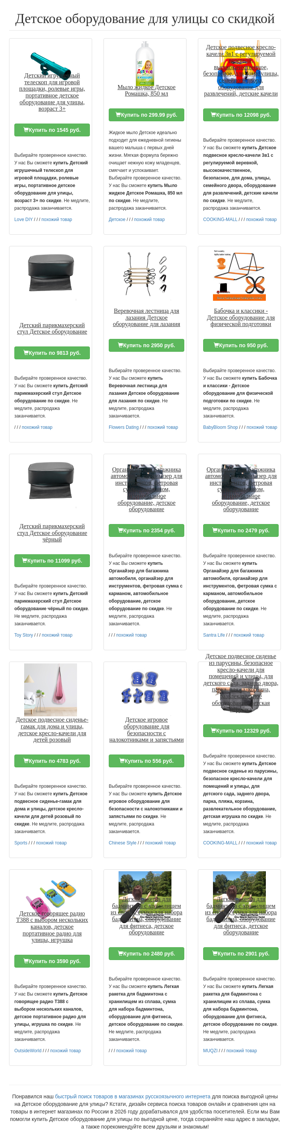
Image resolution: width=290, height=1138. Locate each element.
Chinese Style (122, 843)
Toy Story (23, 635)
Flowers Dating (124, 427)
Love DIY (23, 219)
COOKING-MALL (220, 219)
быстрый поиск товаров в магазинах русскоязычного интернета (132, 1096)
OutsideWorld (28, 1050)
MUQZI (210, 1050)
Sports (20, 843)
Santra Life (214, 635)
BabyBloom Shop (220, 427)
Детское (117, 219)
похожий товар (57, 219)
